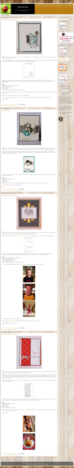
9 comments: (15, 453)
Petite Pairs (17, 105)
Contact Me (7, 15)
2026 (68, 117)
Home (3, 15)
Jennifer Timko (39, 380)
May (69, 162)
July (69, 159)
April (69, 163)
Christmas (5, 105)
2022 (68, 123)
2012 (68, 169)
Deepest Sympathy (6, 110)
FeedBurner (67, 93)
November (69, 152)
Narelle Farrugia (27, 235)
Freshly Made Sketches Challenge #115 (10, 334)
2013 (68, 135)
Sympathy (20, 190)
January (69, 167)
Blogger (47, 464)
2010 (68, 170)
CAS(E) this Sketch (15, 174)
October (69, 154)
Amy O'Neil (34, 60)
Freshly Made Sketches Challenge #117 (10, 19)
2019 (68, 127)
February (69, 166)
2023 (68, 121)
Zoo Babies (15, 329)
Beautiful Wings (6, 190)
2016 (68, 131)
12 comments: (15, 104)
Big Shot (11, 190)
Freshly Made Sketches (17, 60)
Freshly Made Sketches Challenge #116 (10, 195)
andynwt (40, 464)
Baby (5, 329)
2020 (68, 125)
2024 (68, 120)
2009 (68, 172)
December (69, 136)
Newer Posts (4, 457)
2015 (68, 132)
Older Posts (53, 457)
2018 (68, 128)
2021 (68, 124)
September (69, 156)
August (69, 158)
